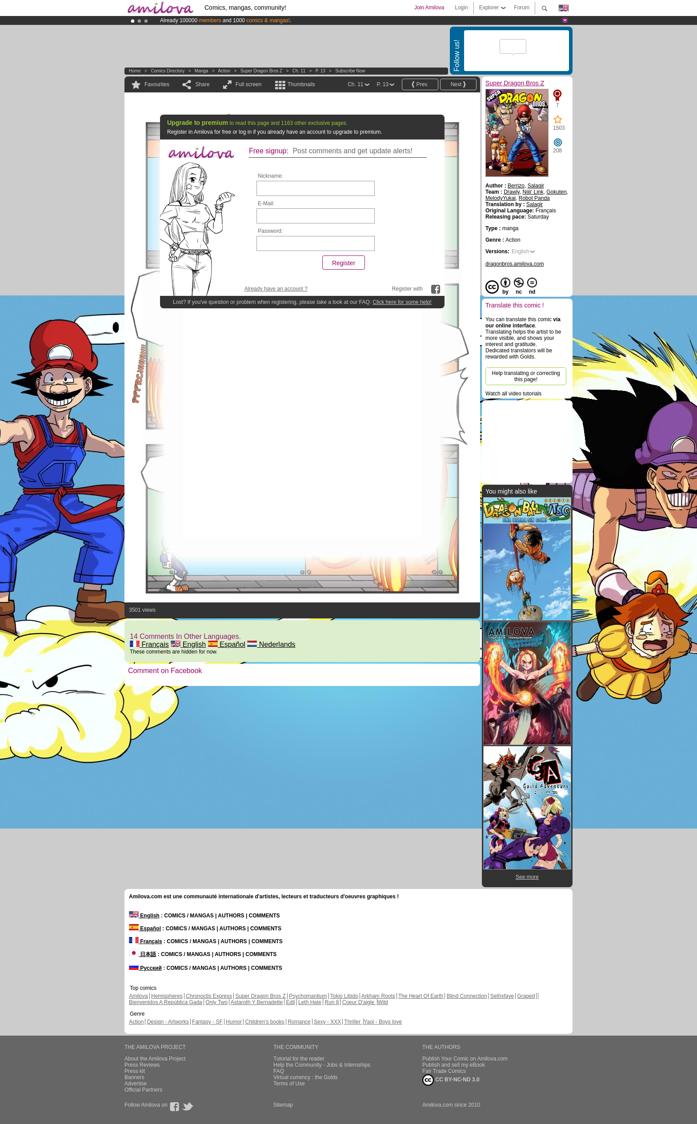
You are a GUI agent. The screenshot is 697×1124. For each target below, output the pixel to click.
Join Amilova (429, 7)
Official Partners (143, 1090)
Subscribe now (350, 70)
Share (202, 84)
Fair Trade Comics (444, 1071)
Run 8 (331, 1002)
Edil (290, 1002)
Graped (526, 996)
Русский (145, 968)
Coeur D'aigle (359, 1002)
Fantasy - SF (207, 1022)
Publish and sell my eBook (453, 1065)
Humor (234, 1022)
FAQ (278, 1071)
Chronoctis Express (209, 996)
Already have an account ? (276, 289)
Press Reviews (142, 1065)
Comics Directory (167, 70)
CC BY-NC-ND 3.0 (451, 1080)
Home (135, 70)
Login (461, 7)
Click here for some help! (402, 302)
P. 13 (320, 70)
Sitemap (283, 1105)
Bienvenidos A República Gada (165, 1002)
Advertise (135, 1083)
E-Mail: (266, 203)
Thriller (353, 1022)
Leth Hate (309, 1002)
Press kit (134, 1071)
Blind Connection (467, 996)
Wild (382, 1002)
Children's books (264, 1022)
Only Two (216, 1002)
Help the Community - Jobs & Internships (321, 1065)
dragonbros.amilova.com (514, 264)
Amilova (138, 996)
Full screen (249, 84)
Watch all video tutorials (513, 394)
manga (201, 70)
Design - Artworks (168, 1022)
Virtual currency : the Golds (305, 1077)
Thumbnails (301, 84)
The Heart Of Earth (420, 996)
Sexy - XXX (327, 1022)
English (188, 644)
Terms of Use (289, 1083)
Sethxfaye (502, 996)
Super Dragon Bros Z (261, 70)
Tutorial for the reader (298, 1059)
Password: (270, 231)
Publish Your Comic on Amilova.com (465, 1059)
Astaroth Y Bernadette (257, 1002)
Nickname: (270, 176)
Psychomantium (308, 996)
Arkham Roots (378, 996)
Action (224, 70)
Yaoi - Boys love (383, 1022)
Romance (299, 1022)
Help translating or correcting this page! (526, 376)
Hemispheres (167, 996)
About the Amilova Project (154, 1059)
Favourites (156, 84)
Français (149, 644)
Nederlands (271, 644)
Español (226, 644)
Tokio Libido (344, 996)
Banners (134, 1077)
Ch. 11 (298, 70)
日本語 (142, 954)
